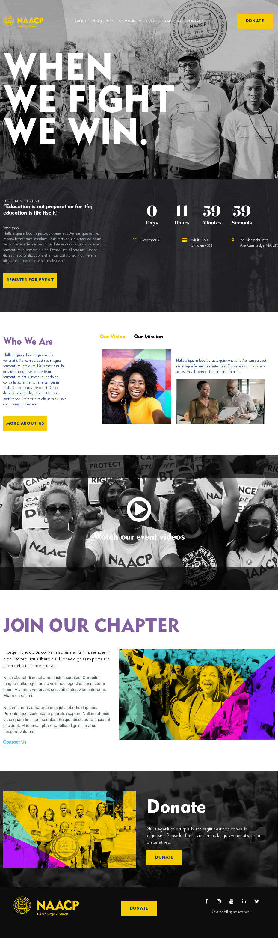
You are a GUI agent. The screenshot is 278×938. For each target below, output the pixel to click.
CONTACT (195, 21)
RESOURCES (103, 21)
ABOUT (80, 21)
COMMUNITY (130, 21)
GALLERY (173, 21)
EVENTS (153, 21)
